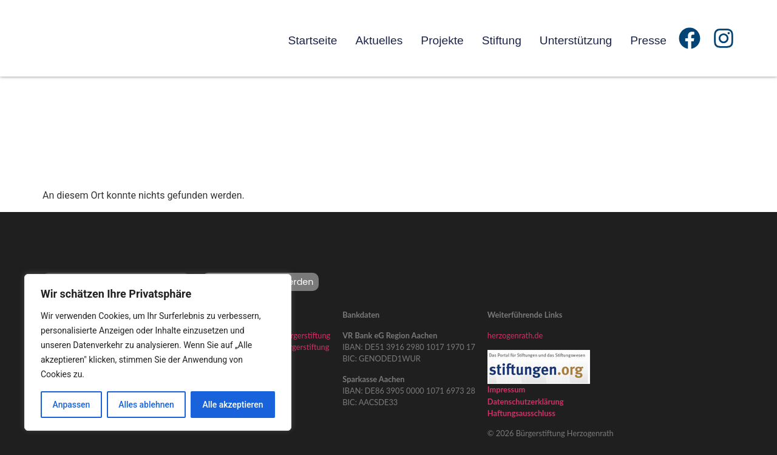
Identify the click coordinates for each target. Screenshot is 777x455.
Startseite (312, 40)
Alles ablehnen (146, 404)
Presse (648, 40)
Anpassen (71, 404)
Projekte (442, 40)
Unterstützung (576, 40)
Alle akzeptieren (232, 404)
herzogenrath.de (515, 335)
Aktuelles (378, 40)
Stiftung (501, 40)
